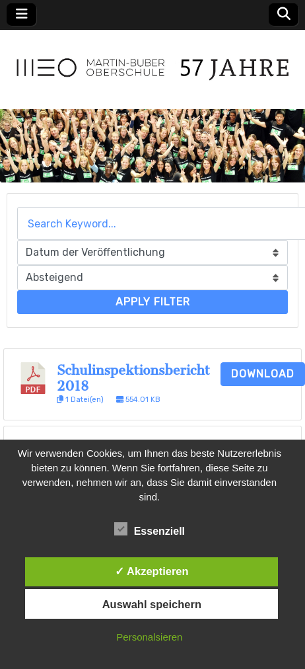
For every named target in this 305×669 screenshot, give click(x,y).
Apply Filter (153, 301)
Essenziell (149, 529)
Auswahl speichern (151, 604)
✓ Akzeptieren (152, 571)
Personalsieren (149, 637)
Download (262, 374)
